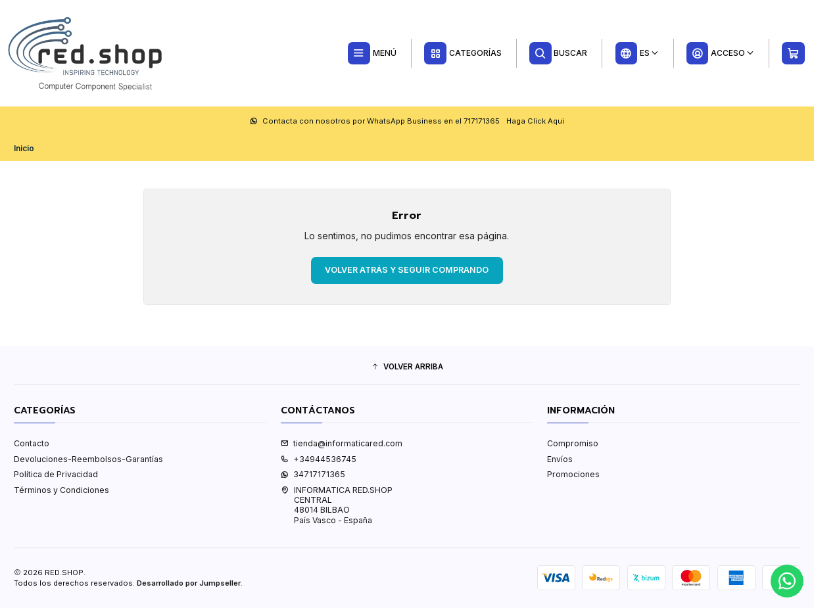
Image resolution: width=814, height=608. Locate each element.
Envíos (560, 459)
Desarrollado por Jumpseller (189, 583)
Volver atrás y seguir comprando (407, 270)
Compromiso (572, 443)
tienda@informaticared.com (341, 443)
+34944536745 (318, 459)
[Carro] (793, 53)
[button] (407, 367)
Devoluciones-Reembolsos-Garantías (88, 459)
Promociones (573, 474)
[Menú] (371, 53)
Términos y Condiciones (61, 490)
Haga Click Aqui (535, 121)
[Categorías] (462, 53)
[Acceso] (720, 53)
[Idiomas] (637, 53)
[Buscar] (558, 53)
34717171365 (313, 474)
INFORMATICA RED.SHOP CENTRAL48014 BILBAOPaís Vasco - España (337, 505)
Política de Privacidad (56, 474)
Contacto (31, 443)
